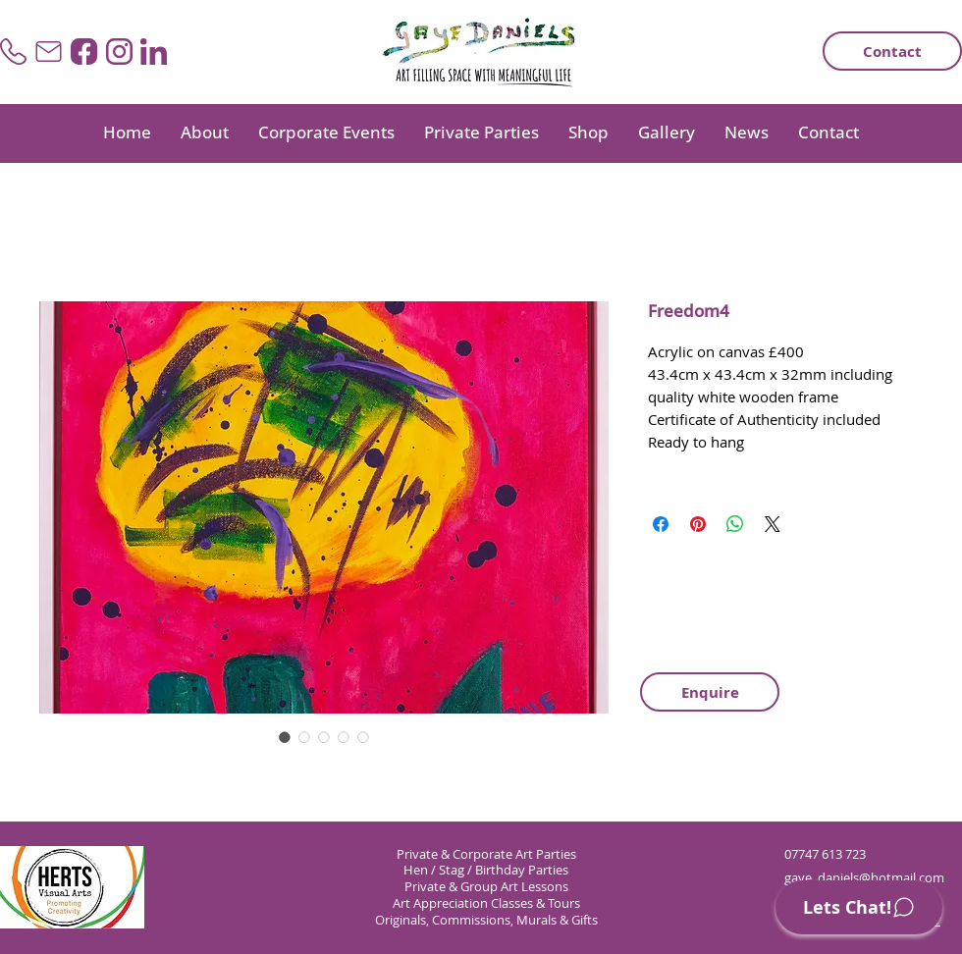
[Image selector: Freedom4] (284, 737)
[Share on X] (772, 524)
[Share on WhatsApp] (735, 524)
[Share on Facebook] (660, 524)
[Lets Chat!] (858, 907)
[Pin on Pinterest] (698, 524)
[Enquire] (709, 692)
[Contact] (892, 51)
